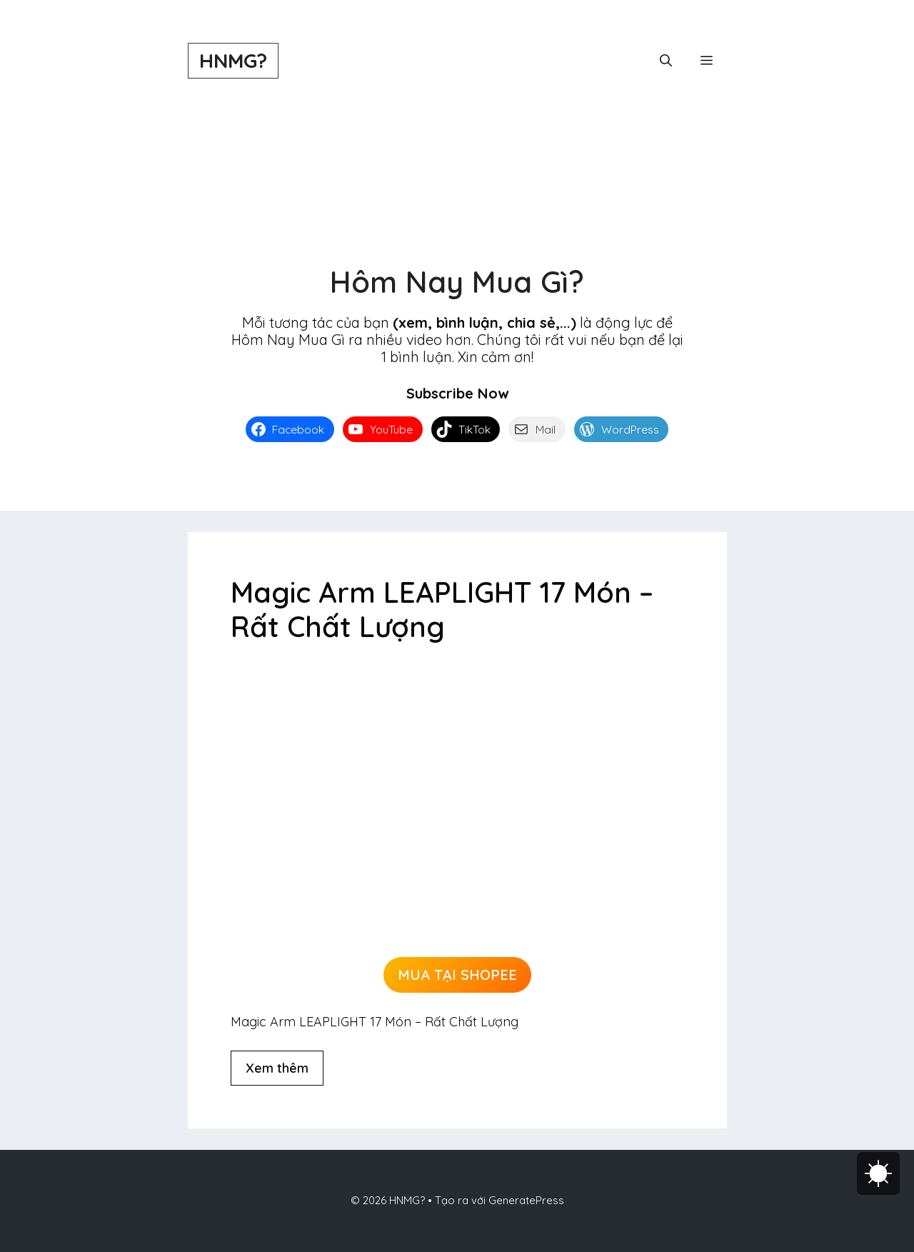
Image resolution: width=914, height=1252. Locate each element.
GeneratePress (526, 1200)
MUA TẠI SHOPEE (457, 974)
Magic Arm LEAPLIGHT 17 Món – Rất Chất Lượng (442, 609)
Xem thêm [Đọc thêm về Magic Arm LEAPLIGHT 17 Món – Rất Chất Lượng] (277, 1068)
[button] (666, 61)
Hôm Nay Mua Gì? (457, 282)
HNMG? (233, 60)
